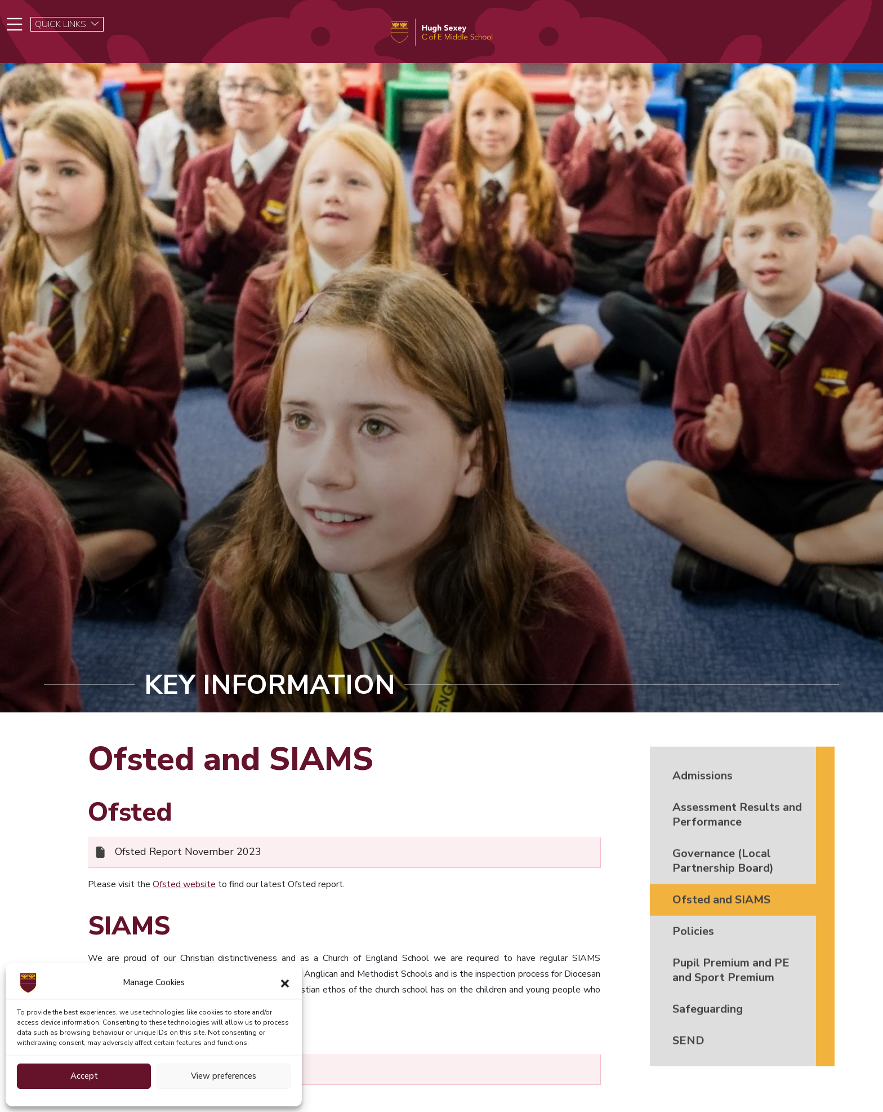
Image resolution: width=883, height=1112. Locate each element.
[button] (285, 983)
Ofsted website (184, 889)
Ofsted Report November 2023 (188, 857)
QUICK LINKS (67, 24)
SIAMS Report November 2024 (188, 1074)
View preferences (223, 1076)
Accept (84, 1076)
